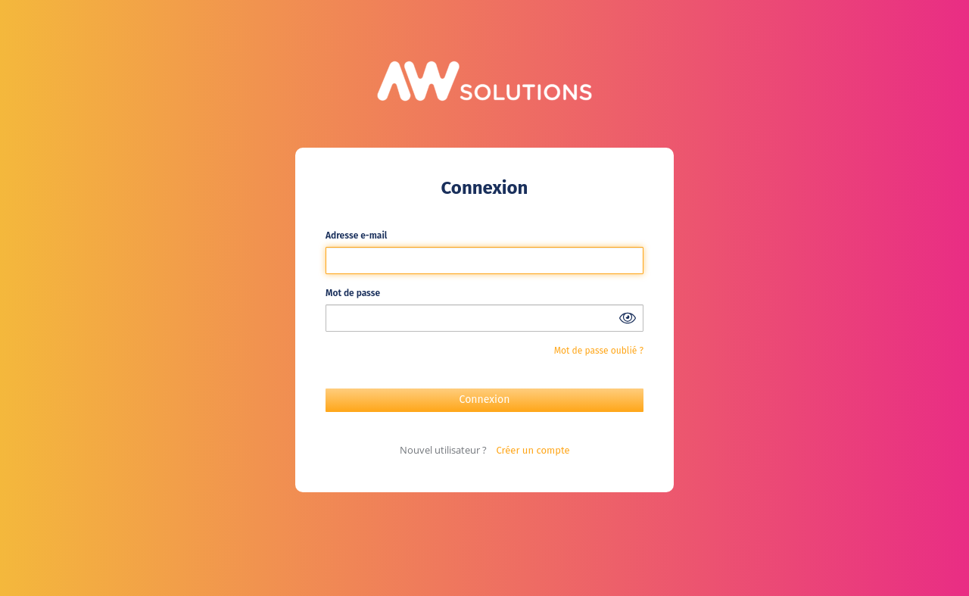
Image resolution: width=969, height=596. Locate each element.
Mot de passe (353, 293)
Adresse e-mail (356, 235)
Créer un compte (533, 450)
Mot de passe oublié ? (598, 350)
